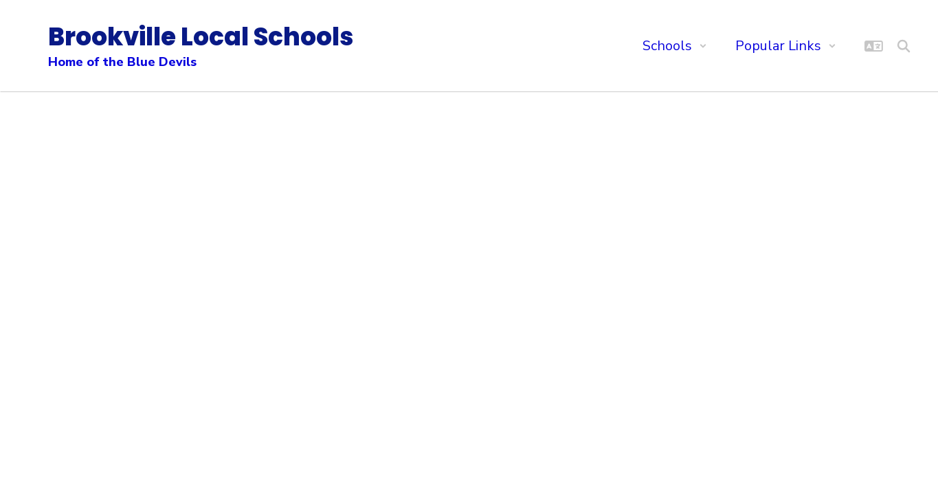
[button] (675, 45)
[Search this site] (904, 46)
